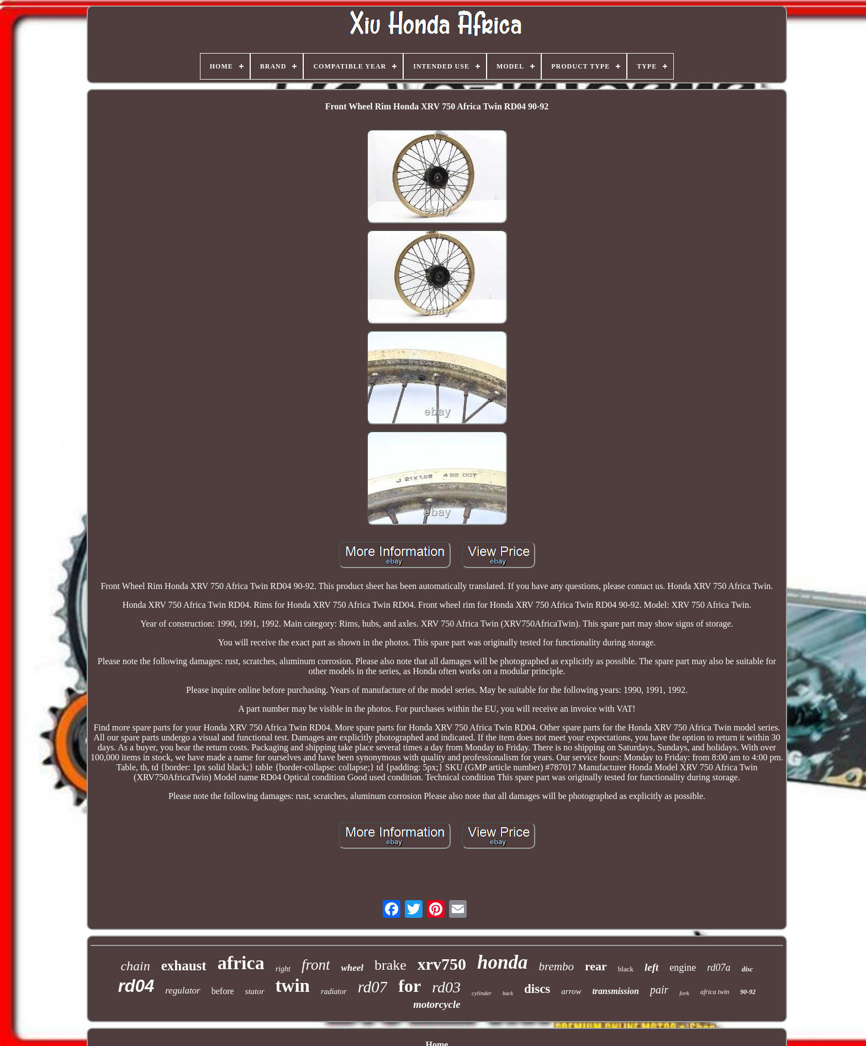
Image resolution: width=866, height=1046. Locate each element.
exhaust (184, 965)
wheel (352, 968)
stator (255, 991)
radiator (334, 991)
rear (596, 966)
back (508, 993)
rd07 (373, 987)
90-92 (748, 992)
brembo (556, 966)
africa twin (714, 992)
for (409, 986)
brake (390, 965)
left (651, 967)
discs (537, 989)
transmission (615, 991)
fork (684, 993)
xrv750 (442, 964)
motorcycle (436, 1004)
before (223, 991)
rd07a (718, 967)
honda (502, 962)
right (283, 969)
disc (747, 969)
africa (241, 963)
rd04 (136, 986)
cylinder (482, 993)
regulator (182, 990)
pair (659, 990)
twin (293, 986)
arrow (571, 991)
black (625, 969)
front (316, 964)
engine (682, 967)
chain (135, 966)
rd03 (446, 987)
